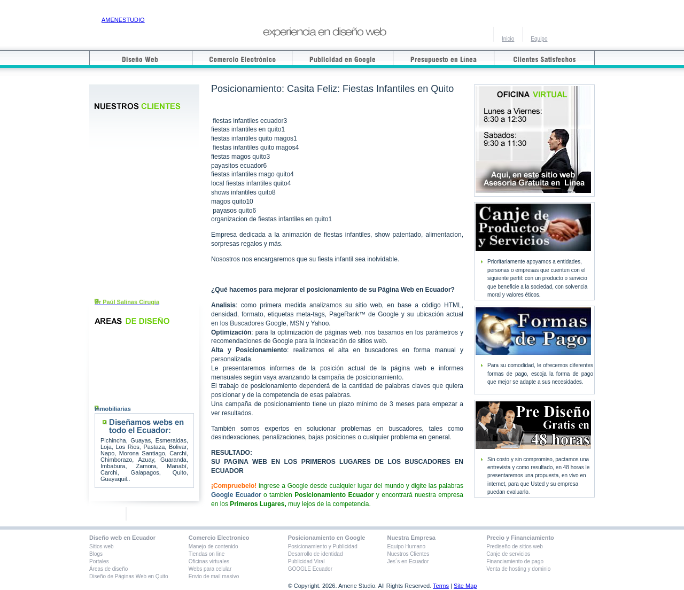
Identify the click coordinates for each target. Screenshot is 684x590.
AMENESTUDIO (123, 20)
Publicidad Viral (306, 561)
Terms (441, 586)
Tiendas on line (206, 554)
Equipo (539, 39)
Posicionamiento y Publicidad (322, 546)
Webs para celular (210, 569)
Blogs (96, 554)
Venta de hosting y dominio (518, 569)
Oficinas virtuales (209, 561)
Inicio (508, 39)
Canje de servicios (508, 554)
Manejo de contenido (213, 546)
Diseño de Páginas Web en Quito (128, 576)
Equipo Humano (406, 546)
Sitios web (101, 546)
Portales (99, 561)
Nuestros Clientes (408, 554)
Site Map (465, 586)
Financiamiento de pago (514, 561)
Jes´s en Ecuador (408, 561)
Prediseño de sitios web (514, 546)
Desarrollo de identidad (315, 554)
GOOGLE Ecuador (310, 569)
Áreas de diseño (108, 569)
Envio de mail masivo (214, 576)
